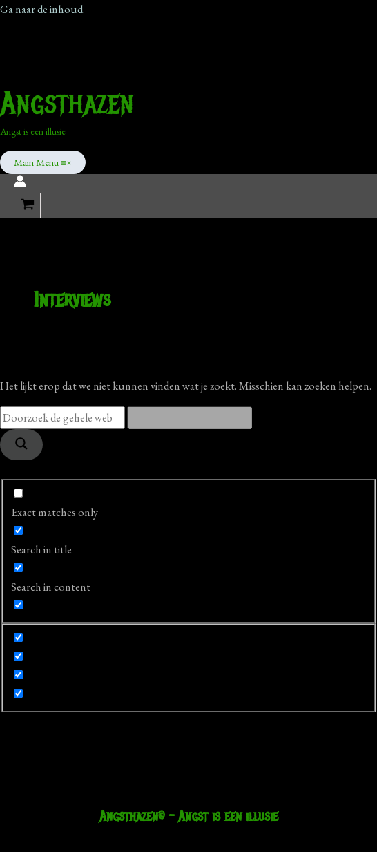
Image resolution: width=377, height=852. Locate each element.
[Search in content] (18, 567)
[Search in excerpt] (18, 604)
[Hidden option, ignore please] (18, 637)
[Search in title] (18, 530)
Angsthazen (67, 103)
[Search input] (62, 417)
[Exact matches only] (18, 493)
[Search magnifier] (21, 444)
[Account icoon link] (20, 183)
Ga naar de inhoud (41, 9)
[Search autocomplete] (189, 417)
